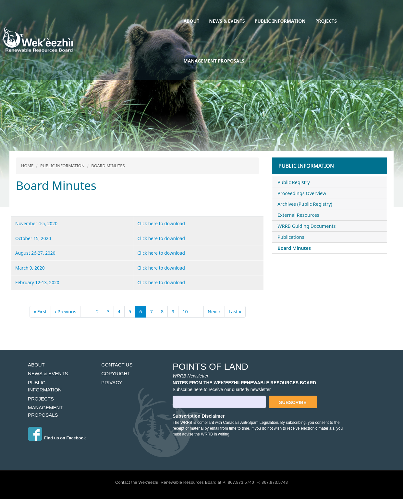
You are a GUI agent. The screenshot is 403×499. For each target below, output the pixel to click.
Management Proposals (214, 61)
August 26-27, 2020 (35, 253)
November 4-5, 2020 (36, 223)
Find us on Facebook (65, 437)
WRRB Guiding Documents (306, 226)
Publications (290, 237)
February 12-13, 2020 (37, 282)
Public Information (280, 21)
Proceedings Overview (301, 193)
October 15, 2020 (33, 238)
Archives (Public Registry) (304, 204)
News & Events (227, 21)
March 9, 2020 (30, 268)
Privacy (111, 382)
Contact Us (116, 364)
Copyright (115, 373)
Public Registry (293, 182)
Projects (326, 21)
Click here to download (161, 223)
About (192, 21)
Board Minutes (108, 165)
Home (27, 165)
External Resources (298, 215)
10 (185, 311)
